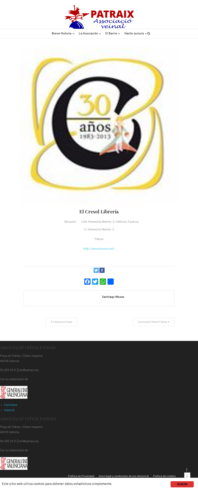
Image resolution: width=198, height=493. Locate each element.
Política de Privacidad (81, 476)
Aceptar (182, 484)
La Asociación (88, 34)
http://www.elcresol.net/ (99, 249)
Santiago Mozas (113, 297)
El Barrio (111, 34)
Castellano (10, 405)
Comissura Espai (62, 322)
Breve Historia (62, 34)
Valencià (9, 410)
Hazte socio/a (134, 34)
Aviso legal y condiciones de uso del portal (124, 476)
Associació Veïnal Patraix (152, 322)
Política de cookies (164, 476)
